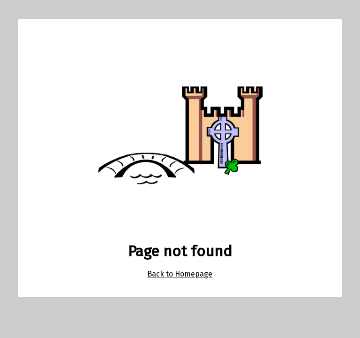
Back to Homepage (179, 273)
